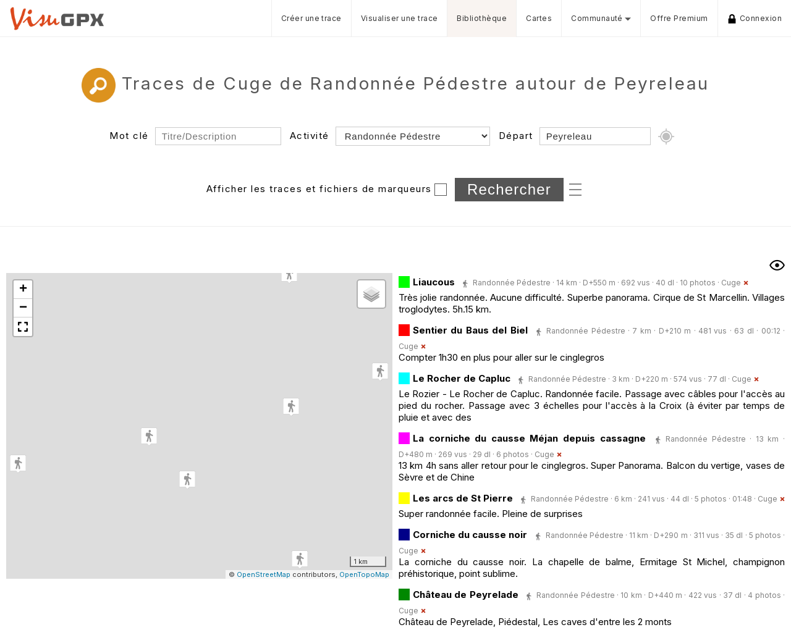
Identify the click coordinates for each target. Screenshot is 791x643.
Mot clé (129, 135)
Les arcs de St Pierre (463, 498)
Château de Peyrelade (465, 594)
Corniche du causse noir (470, 534)
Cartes (539, 18)
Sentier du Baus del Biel (470, 330)
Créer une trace (311, 18)
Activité (309, 135)
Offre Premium (679, 18)
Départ (516, 135)
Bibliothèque (482, 18)
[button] (149, 436)
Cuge (731, 282)
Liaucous (434, 282)
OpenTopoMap (364, 574)
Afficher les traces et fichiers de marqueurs (319, 189)
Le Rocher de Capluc (461, 378)
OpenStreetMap (263, 574)
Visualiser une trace (399, 18)
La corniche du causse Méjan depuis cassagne (529, 438)
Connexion (754, 18)
